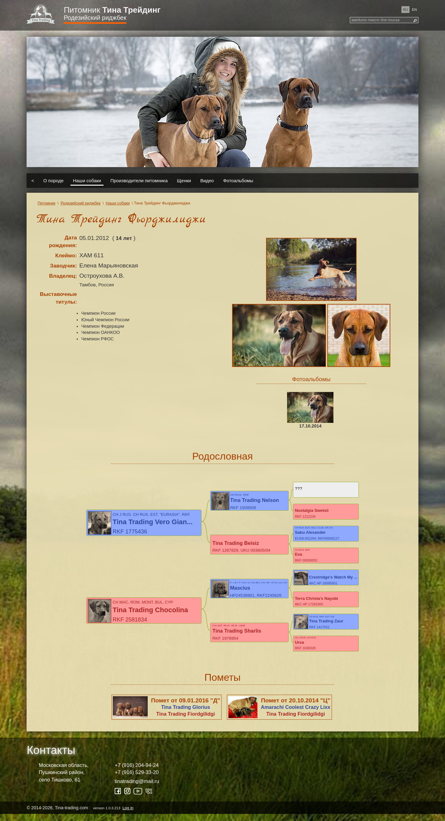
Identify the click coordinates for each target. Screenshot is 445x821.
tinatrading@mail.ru (137, 788)
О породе (53, 180)
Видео (207, 180)
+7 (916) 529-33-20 (137, 779)
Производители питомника (138, 180)
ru (405, 9)
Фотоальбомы (238, 180)
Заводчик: (63, 266)
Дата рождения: (63, 241)
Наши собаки (87, 180)
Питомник (112, 10)
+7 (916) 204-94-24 (137, 772)
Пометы (222, 684)
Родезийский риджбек (95, 17)
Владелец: (63, 276)
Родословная (222, 456)
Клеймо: (66, 255)
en (414, 9)
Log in (127, 814)
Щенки (184, 180)
